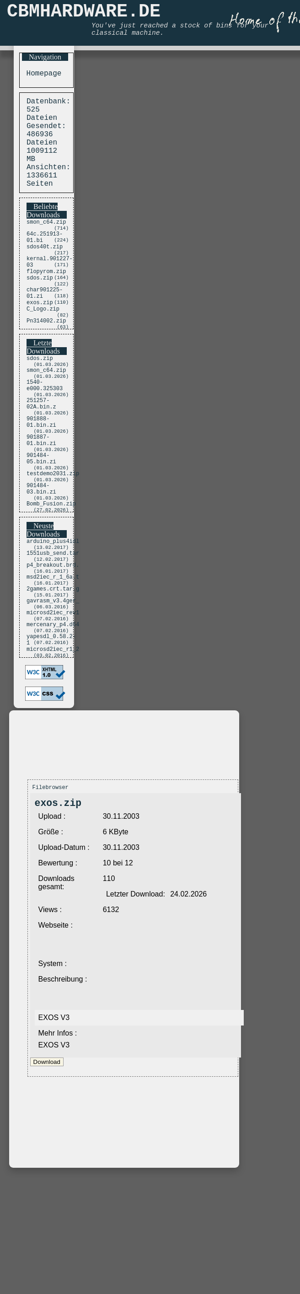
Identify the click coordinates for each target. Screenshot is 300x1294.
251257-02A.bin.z (41, 455)
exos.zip (40, 340)
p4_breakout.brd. (53, 642)
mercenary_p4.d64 (53, 713)
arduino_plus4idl (53, 614)
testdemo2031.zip (53, 539)
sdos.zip (40, 310)
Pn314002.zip (46, 362)
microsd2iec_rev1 (53, 699)
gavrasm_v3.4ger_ (53, 685)
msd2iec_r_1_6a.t (53, 656)
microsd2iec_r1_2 (53, 743)
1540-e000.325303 (45, 433)
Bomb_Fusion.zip (51, 575)
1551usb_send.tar (53, 628)
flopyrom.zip (46, 302)
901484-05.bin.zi (41, 521)
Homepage (41, 75)
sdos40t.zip (45, 273)
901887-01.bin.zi (41, 499)
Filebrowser (50, 882)
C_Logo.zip (43, 348)
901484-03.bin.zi (41, 557)
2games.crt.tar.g (53, 671)
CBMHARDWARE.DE (84, 14)
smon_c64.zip (46, 243)
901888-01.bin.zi (41, 477)
